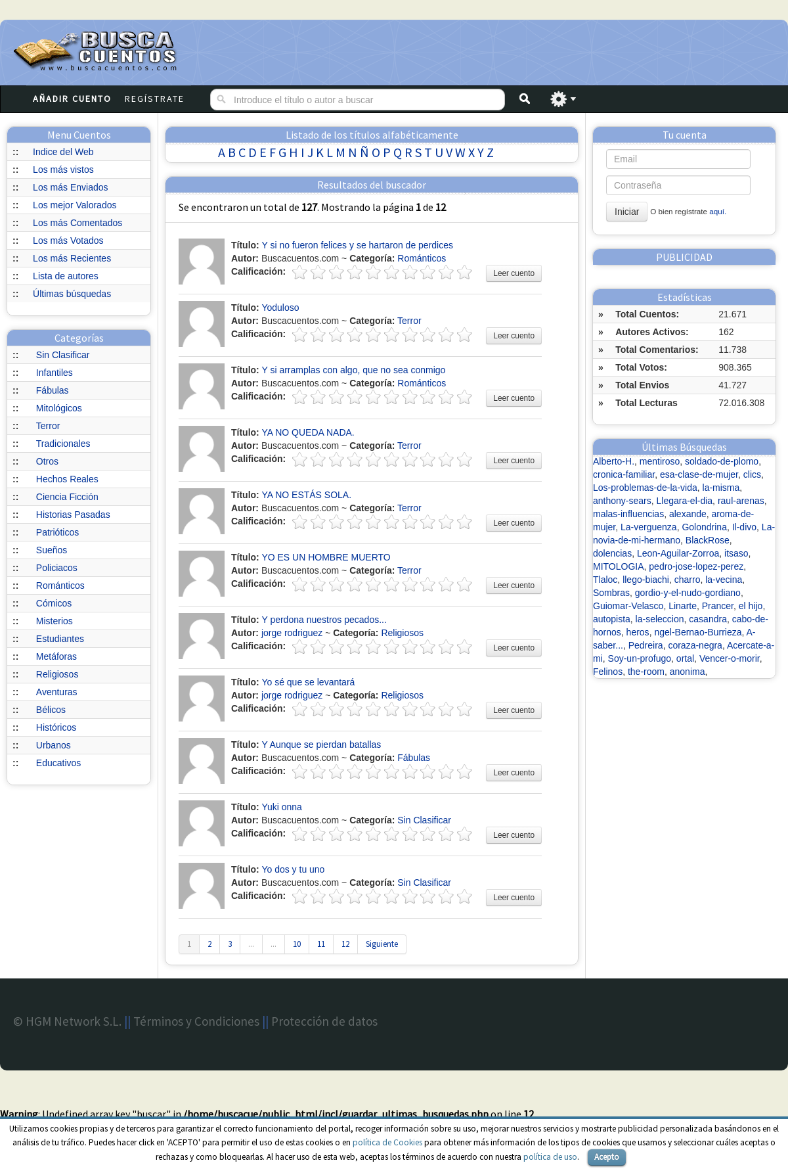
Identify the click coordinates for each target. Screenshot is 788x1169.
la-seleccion (660, 619)
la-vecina (723, 579)
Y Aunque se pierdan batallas (321, 744)
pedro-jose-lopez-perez (696, 566)
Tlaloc (605, 579)
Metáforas (56, 656)
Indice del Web (63, 152)
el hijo (751, 606)
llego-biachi (646, 579)
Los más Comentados (77, 223)
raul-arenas (741, 500)
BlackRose (708, 540)
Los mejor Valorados (74, 205)
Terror (48, 426)
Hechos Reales (67, 479)
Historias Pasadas (73, 514)
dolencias (612, 553)
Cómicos (54, 603)
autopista (611, 619)
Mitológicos (59, 408)
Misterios (54, 621)
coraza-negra (695, 645)
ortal (685, 658)
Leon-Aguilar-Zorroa (678, 553)
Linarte (682, 606)
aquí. (717, 211)
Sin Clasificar (63, 355)
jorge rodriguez (291, 633)
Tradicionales (63, 443)
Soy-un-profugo (640, 658)
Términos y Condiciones (196, 1021)
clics (752, 474)
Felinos (608, 671)
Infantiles (54, 372)
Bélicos (51, 709)
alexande (688, 514)
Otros (47, 461)
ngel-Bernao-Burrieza (697, 632)
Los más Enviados (70, 187)
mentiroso (660, 461)
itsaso (736, 553)
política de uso (550, 1156)
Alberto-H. (613, 461)
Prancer (717, 606)
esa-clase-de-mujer (699, 474)
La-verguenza (649, 527)
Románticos (60, 585)
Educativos (58, 763)
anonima (687, 671)
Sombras (611, 592)
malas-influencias (628, 514)
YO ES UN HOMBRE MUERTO (325, 557)
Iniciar (627, 211)
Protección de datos (324, 1021)
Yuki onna (281, 807)
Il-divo (744, 527)
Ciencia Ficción (67, 497)
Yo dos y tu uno (292, 869)
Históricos (56, 727)
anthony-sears (622, 500)
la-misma (721, 487)
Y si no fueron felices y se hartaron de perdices (357, 245)
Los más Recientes (72, 258)
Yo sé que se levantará (308, 682)
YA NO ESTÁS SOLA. (306, 495)
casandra (708, 619)
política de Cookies (387, 1142)
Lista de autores (65, 276)
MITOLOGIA (618, 566)
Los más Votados (68, 240)
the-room (646, 671)
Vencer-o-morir (729, 658)
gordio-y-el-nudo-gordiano (688, 592)
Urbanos (53, 745)
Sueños (51, 550)
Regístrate (155, 98)
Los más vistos (63, 169)
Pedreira (645, 645)
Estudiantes (60, 638)
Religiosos (57, 674)
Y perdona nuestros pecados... (323, 619)
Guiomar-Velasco (628, 606)
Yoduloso (280, 307)
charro (687, 579)
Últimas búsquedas (72, 293)
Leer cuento (514, 273)
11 (321, 944)
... (251, 944)
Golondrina (704, 527)
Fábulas (52, 390)
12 (345, 944)
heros (637, 632)
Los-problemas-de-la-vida (645, 487)
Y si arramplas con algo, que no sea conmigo (353, 370)
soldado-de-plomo (721, 461)
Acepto (606, 1156)
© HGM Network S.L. (67, 1021)
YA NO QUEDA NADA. (307, 432)
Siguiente (382, 944)
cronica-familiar (624, 474)
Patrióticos (57, 532)
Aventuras (56, 692)
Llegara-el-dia (685, 500)
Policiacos (56, 567)
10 (297, 944)
